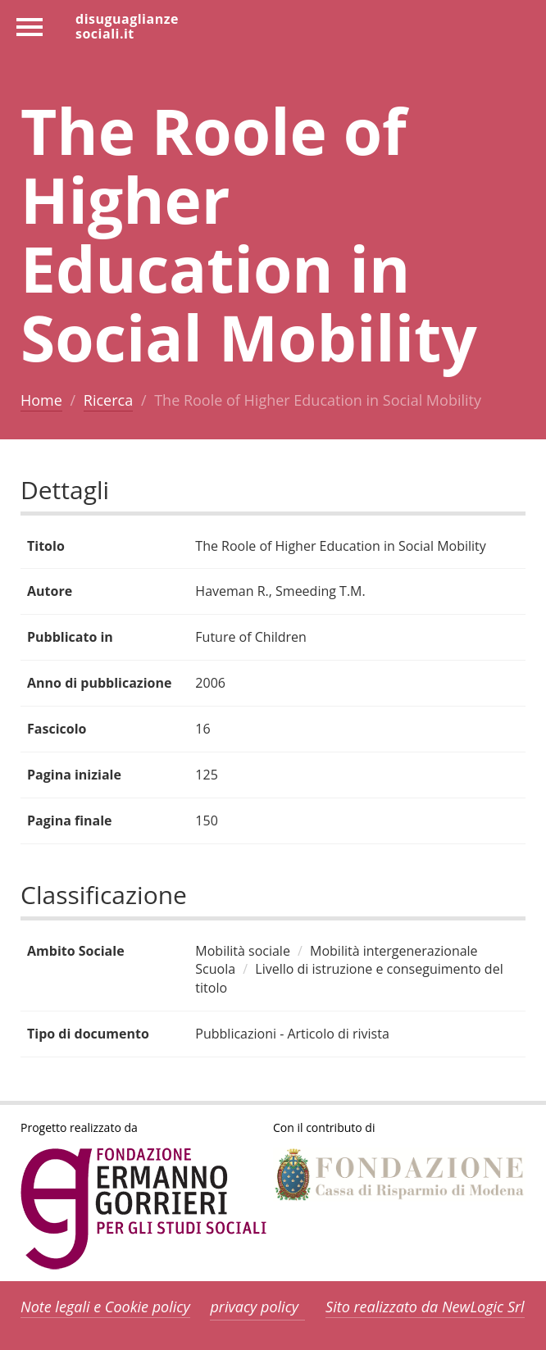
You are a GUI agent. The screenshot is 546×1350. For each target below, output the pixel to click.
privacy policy (254, 1306)
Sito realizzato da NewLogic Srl (425, 1306)
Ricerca (108, 400)
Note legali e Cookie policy (105, 1306)
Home (41, 400)
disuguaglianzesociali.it (127, 25)
